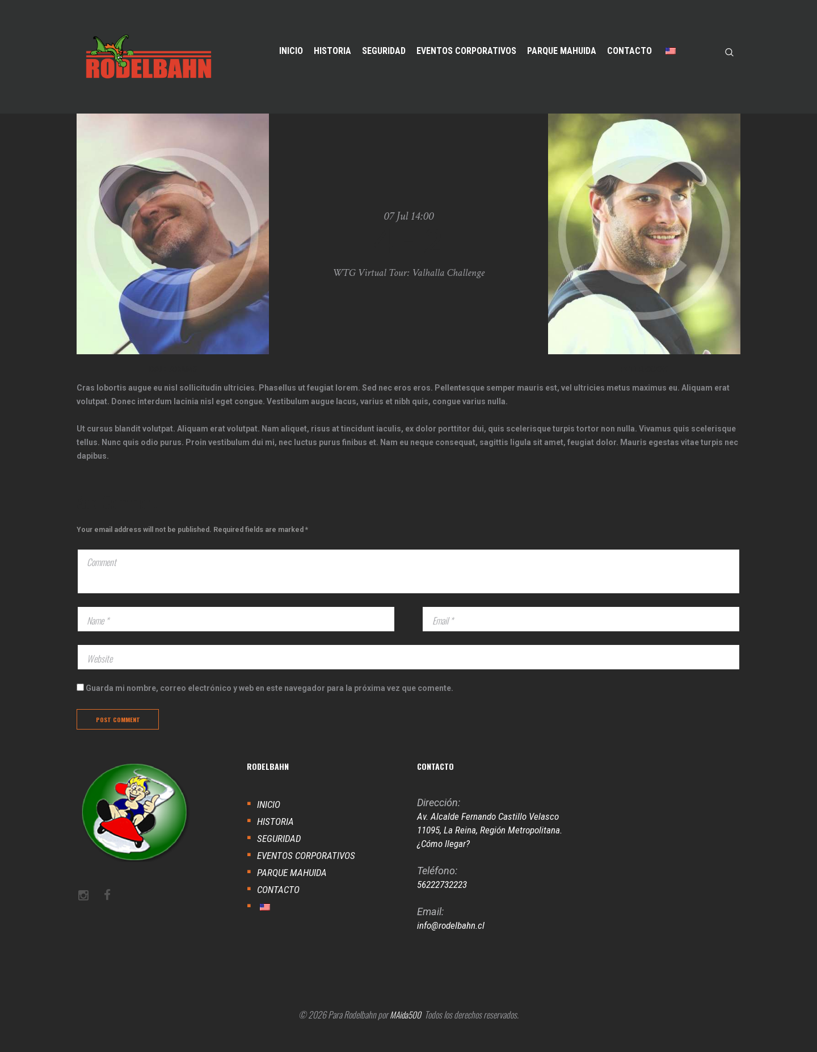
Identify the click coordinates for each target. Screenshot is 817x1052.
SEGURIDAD (280, 851)
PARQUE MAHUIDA (294, 885)
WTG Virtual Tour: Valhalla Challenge (408, 272)
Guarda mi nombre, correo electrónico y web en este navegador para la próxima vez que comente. (269, 697)
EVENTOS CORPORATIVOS (309, 868)
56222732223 (445, 897)
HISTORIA (276, 834)
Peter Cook (644, 369)
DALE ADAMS (173, 369)
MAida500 (405, 1027)
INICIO (269, 817)
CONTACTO (279, 902)
